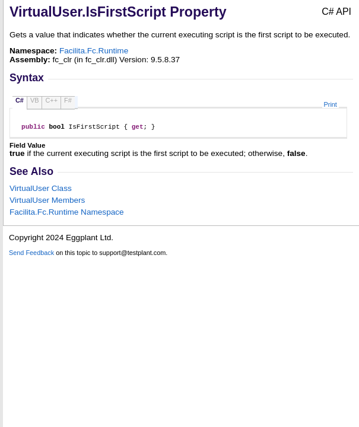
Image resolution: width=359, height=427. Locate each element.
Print (330, 104)
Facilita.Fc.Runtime (93, 50)
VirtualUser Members (47, 201)
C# (19, 100)
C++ (51, 100)
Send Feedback (31, 254)
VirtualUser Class (40, 190)
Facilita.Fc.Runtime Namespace (66, 213)
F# (68, 100)
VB (34, 100)
